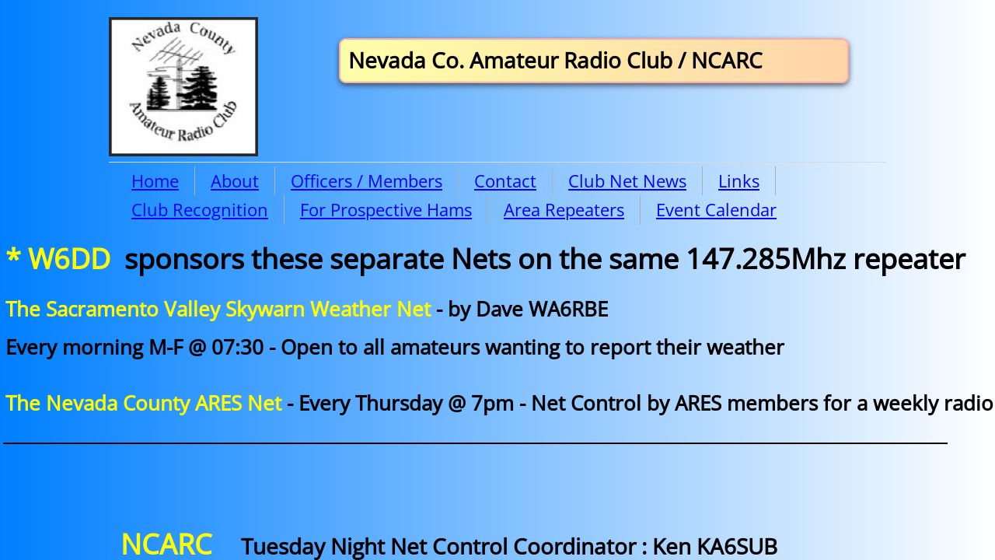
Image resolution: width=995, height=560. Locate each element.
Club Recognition (199, 209)
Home (155, 180)
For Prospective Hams (386, 209)
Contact (505, 180)
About (235, 180)
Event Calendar (716, 209)
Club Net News (627, 180)
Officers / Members (366, 180)
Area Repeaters (564, 209)
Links (738, 180)
